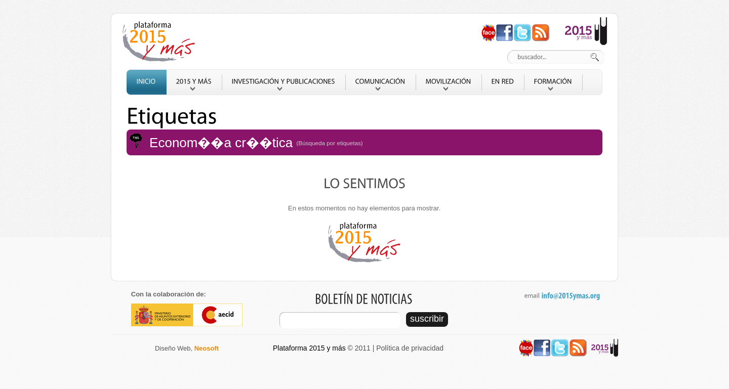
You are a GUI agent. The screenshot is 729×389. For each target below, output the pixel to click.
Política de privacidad (409, 348)
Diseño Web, (187, 348)
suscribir (427, 319)
